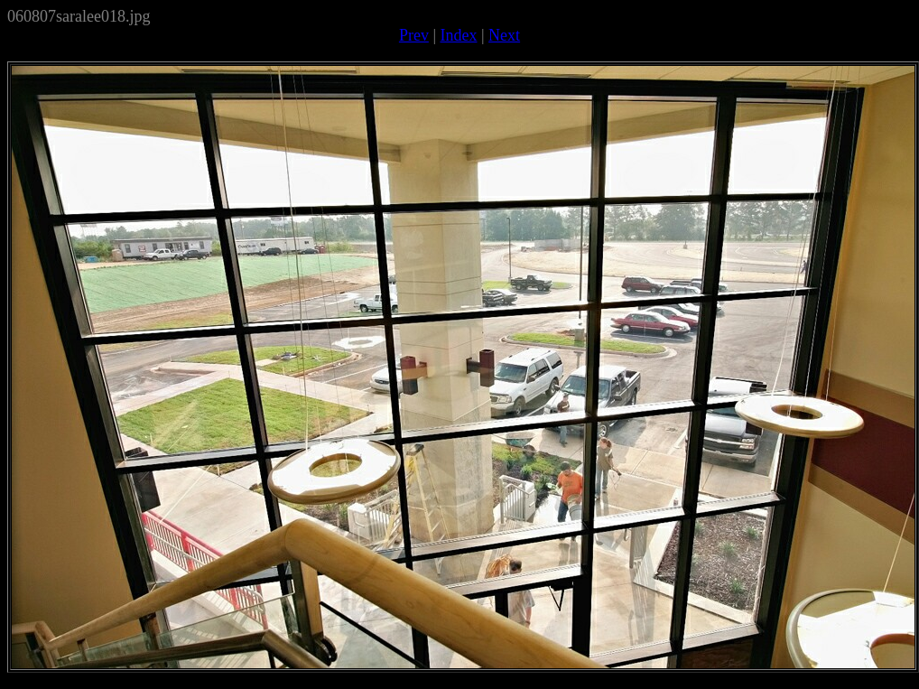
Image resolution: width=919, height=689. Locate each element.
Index (459, 35)
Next (504, 35)
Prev (414, 35)
